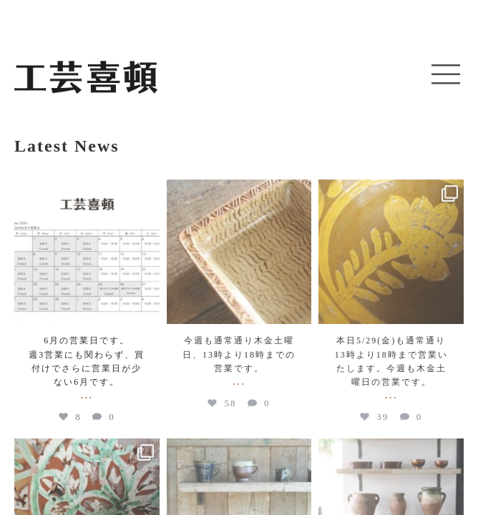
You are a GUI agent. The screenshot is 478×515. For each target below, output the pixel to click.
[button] (446, 75)
